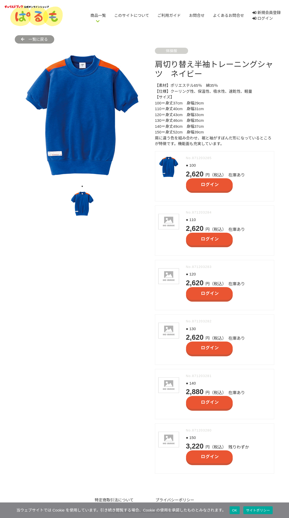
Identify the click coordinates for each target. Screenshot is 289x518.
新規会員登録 (266, 12)
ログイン (262, 18)
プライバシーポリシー (174, 500)
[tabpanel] (82, 115)
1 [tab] (82, 186)
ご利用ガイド (169, 15)
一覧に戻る (34, 39)
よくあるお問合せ (228, 15)
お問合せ (197, 15)
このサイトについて (131, 15)
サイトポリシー (258, 510)
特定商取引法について (114, 500)
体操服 (171, 51)
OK (234, 510)
